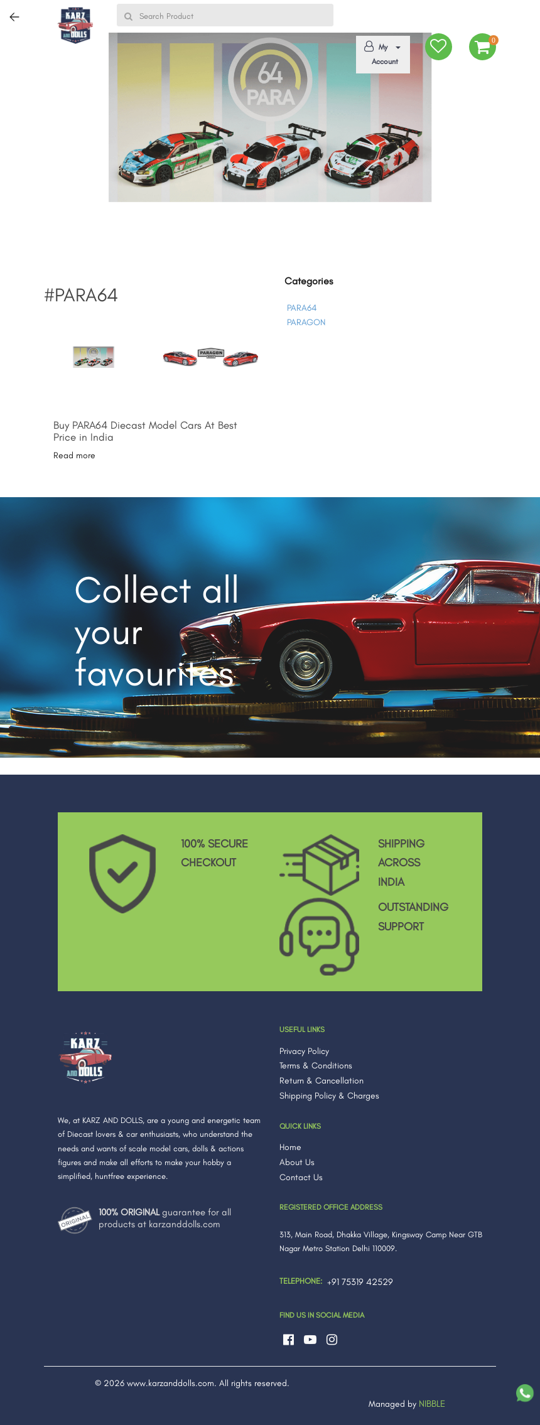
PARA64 (301, 308)
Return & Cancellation (321, 1080)
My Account (381, 53)
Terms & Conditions (315, 1065)
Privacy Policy (304, 1051)
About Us (297, 1162)
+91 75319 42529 (360, 1282)
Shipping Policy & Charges (329, 1095)
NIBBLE (432, 1403)
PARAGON (306, 322)
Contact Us (301, 1177)
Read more (74, 455)
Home (290, 1147)
